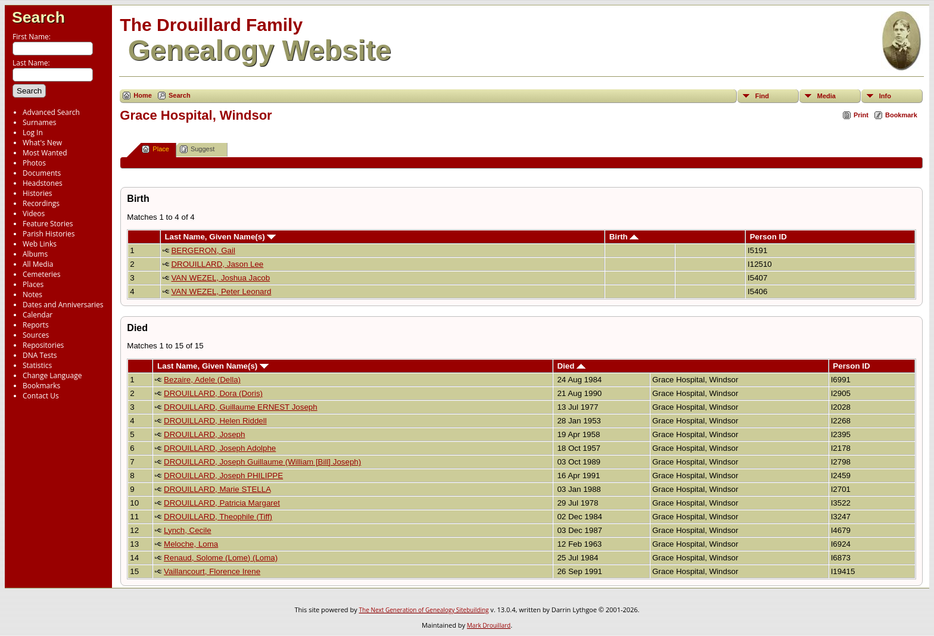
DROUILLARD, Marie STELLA (217, 489)
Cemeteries (42, 274)
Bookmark (901, 115)
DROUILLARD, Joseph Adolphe (220, 448)
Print (861, 115)
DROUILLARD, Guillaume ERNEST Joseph (240, 407)
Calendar (37, 315)
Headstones (43, 183)
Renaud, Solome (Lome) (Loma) (221, 557)
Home (142, 95)
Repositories (43, 345)
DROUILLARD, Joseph (204, 434)
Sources (36, 335)
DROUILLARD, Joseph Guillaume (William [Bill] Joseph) (262, 461)
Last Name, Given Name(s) (220, 236)
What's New (42, 143)
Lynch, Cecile (187, 530)
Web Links (40, 244)
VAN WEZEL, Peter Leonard (221, 291)
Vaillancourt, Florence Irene (212, 571)
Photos (34, 163)
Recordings (41, 203)
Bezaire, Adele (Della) (202, 379)
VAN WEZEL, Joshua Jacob (220, 277)
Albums (35, 254)
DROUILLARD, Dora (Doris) (213, 393)
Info (885, 95)
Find (762, 95)
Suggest (197, 149)
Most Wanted (45, 153)
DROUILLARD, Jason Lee (217, 264)
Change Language (52, 375)
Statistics (37, 365)
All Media (38, 264)
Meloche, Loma (191, 544)
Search (38, 17)
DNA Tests (40, 355)
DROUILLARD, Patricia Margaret (222, 502)
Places (33, 284)
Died (571, 365)
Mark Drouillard (488, 625)
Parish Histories (49, 234)
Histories (37, 193)
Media (826, 95)
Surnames (39, 122)
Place (155, 149)
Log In (33, 132)
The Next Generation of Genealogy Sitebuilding (424, 610)
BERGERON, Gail (203, 250)
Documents (42, 173)
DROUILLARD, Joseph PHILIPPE (223, 475)
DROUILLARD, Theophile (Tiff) (218, 516)
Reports (36, 325)
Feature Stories (48, 224)
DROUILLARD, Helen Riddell (215, 420)
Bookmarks (41, 386)
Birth (624, 236)
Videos (34, 213)
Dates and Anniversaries (63, 305)
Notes (32, 294)
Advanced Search (51, 112)
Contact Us (41, 396)
